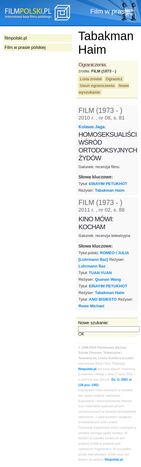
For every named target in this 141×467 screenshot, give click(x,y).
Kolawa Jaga (91, 126)
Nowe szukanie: (93, 322)
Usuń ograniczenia (97, 85)
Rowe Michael (91, 306)
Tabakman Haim (109, 190)
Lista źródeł (91, 79)
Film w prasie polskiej (25, 47)
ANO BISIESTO (103, 299)
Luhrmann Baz (92, 266)
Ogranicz (114, 79)
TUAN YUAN (100, 272)
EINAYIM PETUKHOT (108, 183)
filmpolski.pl (87, 369)
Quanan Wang (108, 279)
